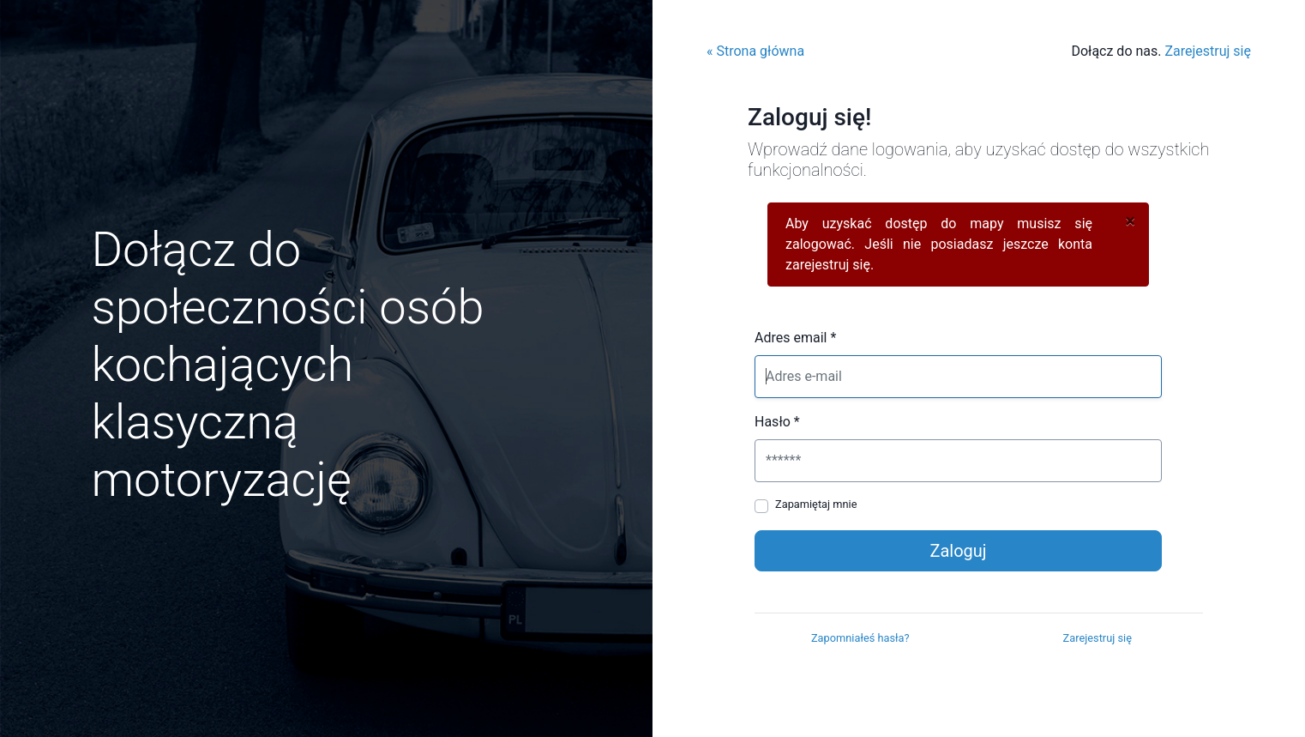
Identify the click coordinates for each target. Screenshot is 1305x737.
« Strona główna (755, 51)
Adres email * (795, 337)
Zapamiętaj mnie (816, 504)
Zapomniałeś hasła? (860, 637)
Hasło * (777, 422)
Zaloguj (957, 551)
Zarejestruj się (1207, 51)
